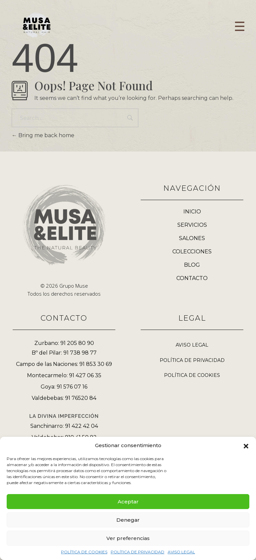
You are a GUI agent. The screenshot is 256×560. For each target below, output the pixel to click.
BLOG (192, 265)
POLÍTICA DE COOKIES (84, 551)
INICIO (192, 211)
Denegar (128, 520)
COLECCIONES (192, 251)
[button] (246, 445)
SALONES (192, 238)
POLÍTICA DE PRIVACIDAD (137, 551)
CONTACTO (192, 278)
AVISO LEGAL (181, 551)
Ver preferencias (128, 538)
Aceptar (128, 501)
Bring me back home (43, 135)
